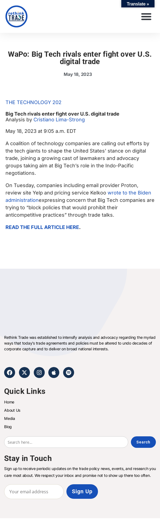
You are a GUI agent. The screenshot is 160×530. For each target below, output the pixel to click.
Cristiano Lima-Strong (59, 119)
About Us (12, 410)
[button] (146, 16)
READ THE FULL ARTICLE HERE (42, 227)
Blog (8, 426)
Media (9, 418)
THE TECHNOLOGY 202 (33, 102)
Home (9, 402)
